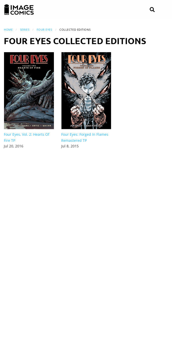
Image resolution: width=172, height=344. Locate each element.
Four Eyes (44, 29)
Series (24, 29)
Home (8, 29)
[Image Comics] (19, 9)
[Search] (152, 9)
